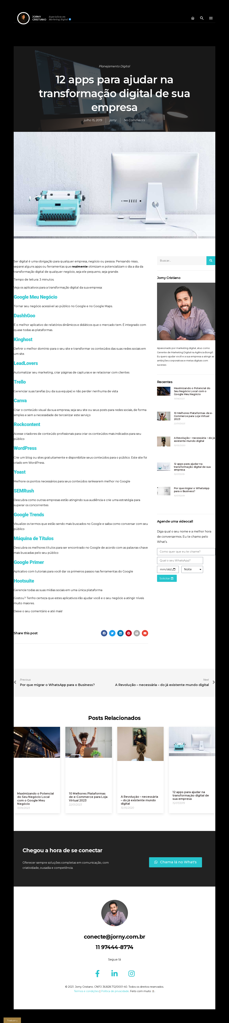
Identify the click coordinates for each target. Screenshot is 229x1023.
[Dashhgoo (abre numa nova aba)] (24, 316)
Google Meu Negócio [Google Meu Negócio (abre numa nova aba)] (35, 297)
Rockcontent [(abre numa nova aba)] (27, 424)
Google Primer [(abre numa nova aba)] (29, 562)
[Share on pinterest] (128, 633)
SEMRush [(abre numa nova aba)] (24, 491)
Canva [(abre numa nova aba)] (20, 400)
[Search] (210, 260)
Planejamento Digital (114, 66)
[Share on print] (137, 633)
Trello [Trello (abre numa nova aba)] (20, 382)
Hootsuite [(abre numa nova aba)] (24, 581)
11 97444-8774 (114, 947)
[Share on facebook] (104, 633)
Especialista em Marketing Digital (58, 18)
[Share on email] (145, 633)
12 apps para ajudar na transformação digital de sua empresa (192, 467)
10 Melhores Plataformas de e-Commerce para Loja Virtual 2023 (193, 416)
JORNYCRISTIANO (39, 18)
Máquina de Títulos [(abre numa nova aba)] (33, 538)
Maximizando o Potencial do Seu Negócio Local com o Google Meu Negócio (192, 391)
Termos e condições (86, 991)
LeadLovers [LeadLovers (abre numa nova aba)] (26, 363)
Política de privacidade (115, 991)
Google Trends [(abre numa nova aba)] (29, 515)
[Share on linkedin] (120, 633)
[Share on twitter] (112, 633)
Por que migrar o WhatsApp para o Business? (191, 490)
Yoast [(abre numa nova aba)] (19, 472)
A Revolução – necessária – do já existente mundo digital (194, 439)
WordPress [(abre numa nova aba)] (25, 448)
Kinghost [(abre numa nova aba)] (23, 339)
